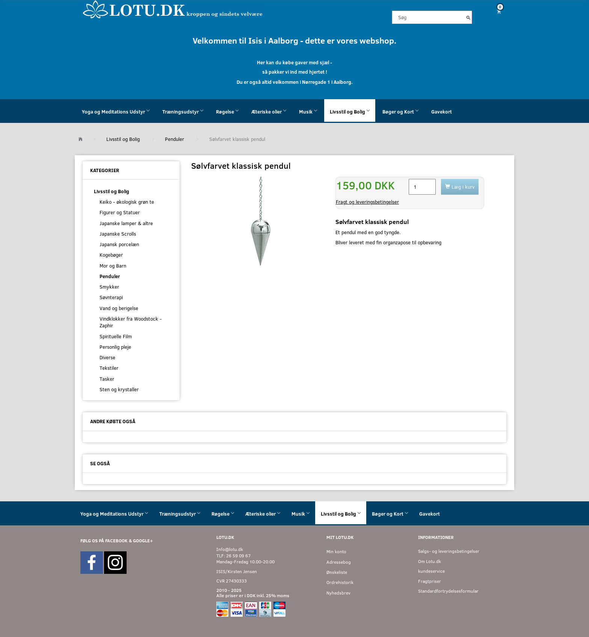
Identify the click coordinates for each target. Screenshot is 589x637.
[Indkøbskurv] (496, 11)
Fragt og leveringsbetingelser (367, 201)
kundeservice (431, 571)
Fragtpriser (429, 581)
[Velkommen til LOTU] (173, 8)
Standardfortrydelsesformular (448, 591)
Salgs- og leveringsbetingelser (448, 551)
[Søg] (468, 17)
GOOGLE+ (143, 540)
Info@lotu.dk (229, 549)
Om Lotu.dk (429, 561)
